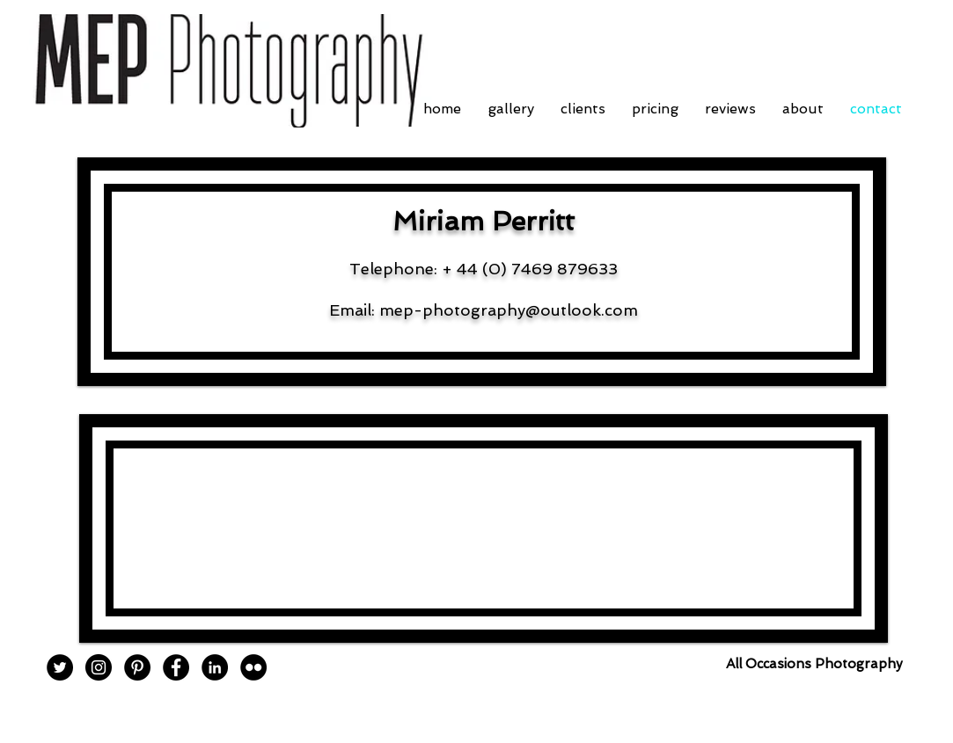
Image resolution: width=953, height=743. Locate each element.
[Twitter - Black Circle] (60, 667)
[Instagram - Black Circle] (98, 667)
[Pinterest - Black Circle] (137, 667)
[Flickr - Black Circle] (253, 667)
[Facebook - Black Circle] (176, 667)
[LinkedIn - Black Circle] (215, 667)
